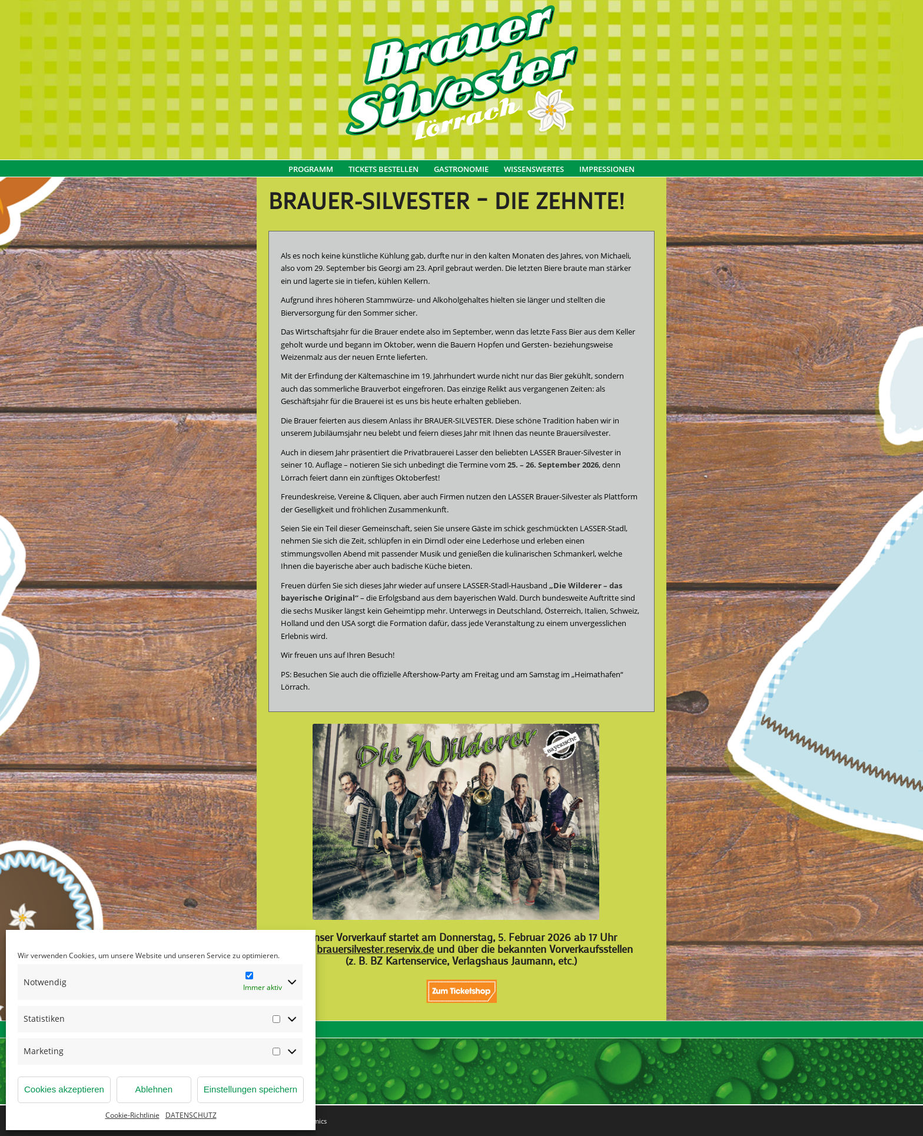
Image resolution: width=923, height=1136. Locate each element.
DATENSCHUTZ (191, 1115)
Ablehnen (153, 1089)
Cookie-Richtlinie (132, 1115)
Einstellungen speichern (250, 1089)
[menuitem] (311, 175)
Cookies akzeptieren (64, 1089)
